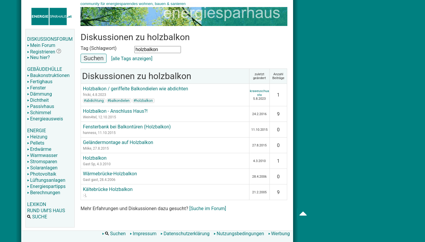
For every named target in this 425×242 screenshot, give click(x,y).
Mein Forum (41, 45)
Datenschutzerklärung (185, 233)
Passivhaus (40, 106)
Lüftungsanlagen (46, 180)
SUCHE (37, 217)
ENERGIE (36, 130)
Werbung (279, 233)
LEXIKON (36, 204)
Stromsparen (42, 161)
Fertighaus (40, 81)
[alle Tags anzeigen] (132, 58)
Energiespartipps (46, 186)
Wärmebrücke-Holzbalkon (110, 173)
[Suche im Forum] (207, 208)
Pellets (35, 143)
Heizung (37, 137)
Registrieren (41, 52)
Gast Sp (89, 164)
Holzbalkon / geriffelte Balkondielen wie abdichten (135, 88)
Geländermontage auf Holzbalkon (118, 142)
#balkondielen (118, 101)
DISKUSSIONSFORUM (50, 39)
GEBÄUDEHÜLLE (44, 69)
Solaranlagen (42, 168)
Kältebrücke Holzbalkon (108, 189)
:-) (84, 195)
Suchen (114, 233)
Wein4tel (90, 117)
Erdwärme (39, 149)
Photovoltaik (41, 174)
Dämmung (39, 94)
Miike (87, 148)
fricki (87, 95)
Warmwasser (42, 155)
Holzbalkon (95, 158)
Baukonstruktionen (48, 75)
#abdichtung (94, 101)
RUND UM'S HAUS (46, 210)
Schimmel (39, 112)
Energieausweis (45, 119)
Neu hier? (38, 57)
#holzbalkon (143, 101)
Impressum (143, 233)
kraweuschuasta (259, 93)
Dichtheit (38, 100)
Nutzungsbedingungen (239, 233)
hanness (89, 133)
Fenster (36, 88)
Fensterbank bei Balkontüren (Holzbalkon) (127, 127)
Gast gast (90, 180)
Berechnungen (43, 192)
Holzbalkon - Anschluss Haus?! (115, 111)
